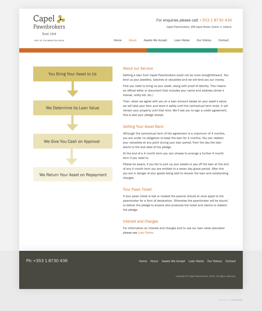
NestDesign (237, 300)
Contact (230, 261)
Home (143, 261)
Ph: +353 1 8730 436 (47, 260)
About (154, 261)
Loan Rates (145, 233)
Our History (214, 261)
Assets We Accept (173, 261)
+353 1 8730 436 (216, 20)
